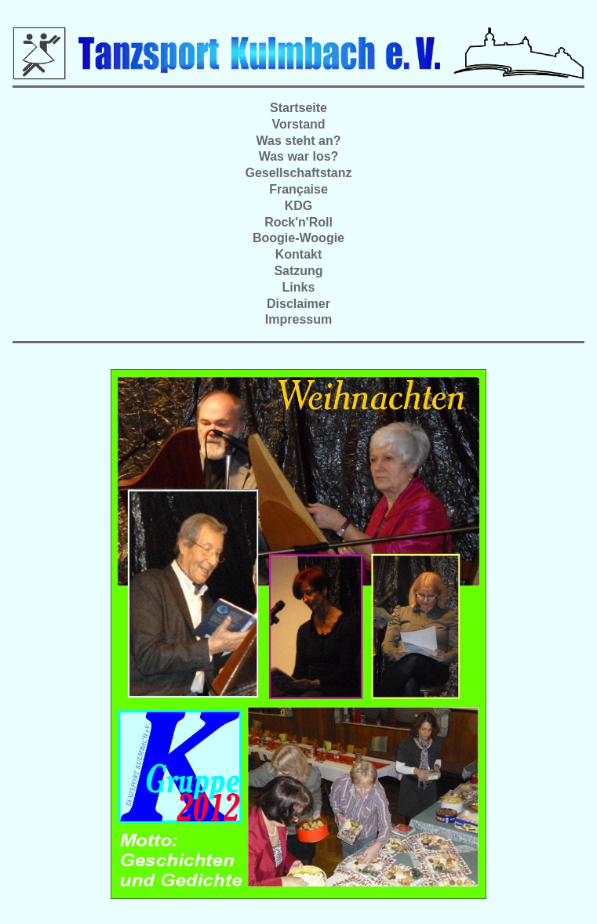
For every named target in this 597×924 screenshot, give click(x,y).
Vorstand (298, 124)
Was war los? (299, 156)
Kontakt (298, 254)
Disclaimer (298, 303)
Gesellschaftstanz (298, 172)
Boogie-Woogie (298, 238)
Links (298, 287)
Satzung (298, 270)
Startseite (298, 107)
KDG (299, 205)
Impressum (298, 319)
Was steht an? (299, 140)
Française (298, 189)
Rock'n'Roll (298, 222)
